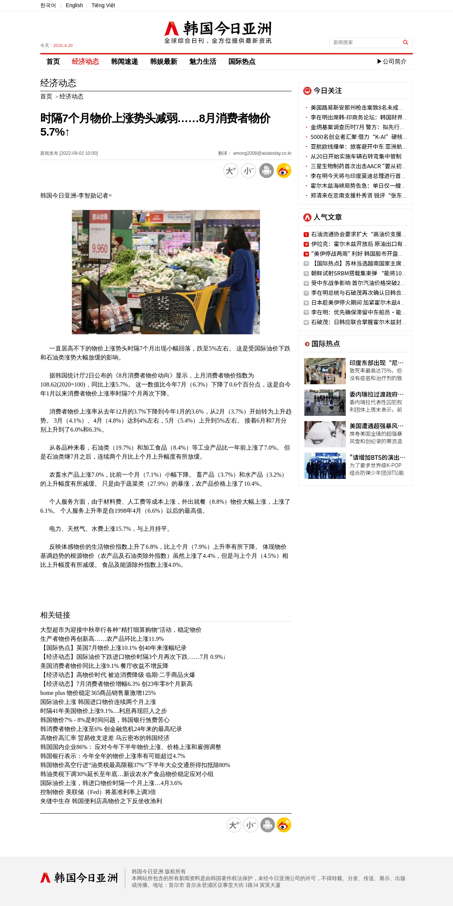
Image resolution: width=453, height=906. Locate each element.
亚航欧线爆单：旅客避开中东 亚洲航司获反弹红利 (370, 146)
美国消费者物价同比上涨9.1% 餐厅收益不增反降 (104, 666)
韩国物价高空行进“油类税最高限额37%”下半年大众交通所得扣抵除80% (135, 765)
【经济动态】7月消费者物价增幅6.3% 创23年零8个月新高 (116, 684)
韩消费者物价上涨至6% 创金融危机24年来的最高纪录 (111, 729)
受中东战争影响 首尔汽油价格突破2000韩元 (366, 283)
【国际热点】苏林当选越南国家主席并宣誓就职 (370, 263)
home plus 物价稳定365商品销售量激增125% (98, 693)
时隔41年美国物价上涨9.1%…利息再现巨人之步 (103, 711)
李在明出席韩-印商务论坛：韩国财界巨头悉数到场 (370, 117)
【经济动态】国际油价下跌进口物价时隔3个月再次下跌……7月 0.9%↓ (133, 657)
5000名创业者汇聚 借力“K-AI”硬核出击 (359, 136)
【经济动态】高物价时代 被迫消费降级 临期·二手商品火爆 (117, 675)
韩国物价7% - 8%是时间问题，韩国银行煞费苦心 (105, 720)
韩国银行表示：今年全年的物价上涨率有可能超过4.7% (112, 756)
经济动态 (85, 61)
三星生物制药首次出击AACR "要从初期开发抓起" (368, 166)
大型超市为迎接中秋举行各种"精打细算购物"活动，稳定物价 (121, 630)
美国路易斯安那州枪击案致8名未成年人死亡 (362, 107)
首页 (53, 61)
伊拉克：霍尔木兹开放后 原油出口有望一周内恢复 (373, 244)
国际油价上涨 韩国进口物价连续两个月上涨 (98, 702)
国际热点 (241, 61)
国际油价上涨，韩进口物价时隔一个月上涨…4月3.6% (111, 783)
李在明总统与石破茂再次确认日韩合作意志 (364, 292)
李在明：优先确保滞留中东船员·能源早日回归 (370, 312)
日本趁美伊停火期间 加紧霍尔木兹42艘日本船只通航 (377, 302)
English (74, 5)
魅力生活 (202, 61)
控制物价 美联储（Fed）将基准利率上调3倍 (98, 792)
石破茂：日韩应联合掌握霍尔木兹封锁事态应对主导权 (379, 322)
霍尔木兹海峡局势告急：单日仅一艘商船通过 (363, 185)
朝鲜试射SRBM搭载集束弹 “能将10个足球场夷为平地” (382, 273)
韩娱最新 (163, 61)
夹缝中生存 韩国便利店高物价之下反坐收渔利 (101, 801)
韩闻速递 (124, 61)
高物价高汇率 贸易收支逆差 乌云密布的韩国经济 (105, 738)
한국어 (48, 5)
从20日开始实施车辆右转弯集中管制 (352, 156)
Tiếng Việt (103, 5)
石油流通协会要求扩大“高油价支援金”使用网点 (373, 234)
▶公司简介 (392, 61)
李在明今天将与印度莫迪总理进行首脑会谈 (361, 176)
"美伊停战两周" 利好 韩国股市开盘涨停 (360, 253)
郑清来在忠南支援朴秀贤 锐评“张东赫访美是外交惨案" (377, 195)
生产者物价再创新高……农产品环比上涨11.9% (102, 639)
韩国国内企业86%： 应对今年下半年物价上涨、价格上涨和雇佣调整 (130, 747)
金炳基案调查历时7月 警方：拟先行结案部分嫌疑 (368, 127)
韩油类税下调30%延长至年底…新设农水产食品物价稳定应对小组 (127, 774)
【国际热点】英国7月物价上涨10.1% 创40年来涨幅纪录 (113, 648)
